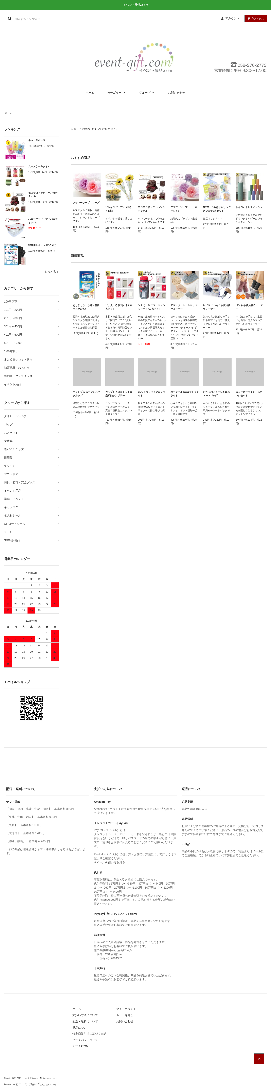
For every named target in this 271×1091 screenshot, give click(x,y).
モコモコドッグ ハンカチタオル (42, 194)
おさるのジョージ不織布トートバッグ (216, 394)
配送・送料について (85, 1021)
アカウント (232, 18)
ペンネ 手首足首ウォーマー (249, 307)
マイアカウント (126, 1008)
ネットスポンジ (36, 140)
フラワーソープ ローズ (86, 202)
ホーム (90, 92)
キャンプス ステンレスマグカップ (86, 394)
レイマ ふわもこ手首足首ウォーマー (216, 307)
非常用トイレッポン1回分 (42, 245)
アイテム (255, 18)
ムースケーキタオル (39, 166)
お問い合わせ (176, 92)
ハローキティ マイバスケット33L (42, 221)
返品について (80, 1027)
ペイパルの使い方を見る (109, 862)
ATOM (84, 1046)
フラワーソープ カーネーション (183, 209)
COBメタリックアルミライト (151, 394)
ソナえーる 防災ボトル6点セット (118, 307)
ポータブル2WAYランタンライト (184, 394)
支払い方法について (85, 1015)
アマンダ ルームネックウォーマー (183, 307)
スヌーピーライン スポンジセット (249, 394)
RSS (75, 1046)
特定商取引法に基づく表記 (89, 1033)
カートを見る (124, 1015)
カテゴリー (116, 92)
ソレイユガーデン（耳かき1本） (118, 209)
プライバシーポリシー (86, 1040)
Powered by (30, 1084)
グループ (147, 92)
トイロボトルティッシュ (249, 207)
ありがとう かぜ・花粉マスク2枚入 (86, 307)
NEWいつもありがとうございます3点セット (217, 209)
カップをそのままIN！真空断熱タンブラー (118, 394)
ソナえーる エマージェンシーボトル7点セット (151, 307)
